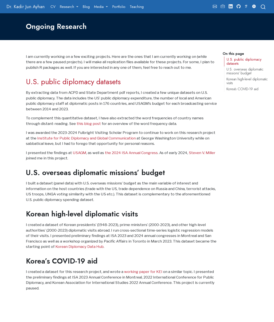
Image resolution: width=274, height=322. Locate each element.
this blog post (89, 123)
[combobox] (263, 6)
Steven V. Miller (202, 153)
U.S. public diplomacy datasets (243, 61)
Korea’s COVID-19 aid (242, 88)
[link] (69, 6)
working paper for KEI (143, 272)
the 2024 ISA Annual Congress (131, 153)
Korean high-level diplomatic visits (247, 81)
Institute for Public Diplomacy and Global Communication (86, 138)
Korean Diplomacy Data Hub (79, 246)
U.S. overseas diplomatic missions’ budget (244, 71)
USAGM (79, 153)
